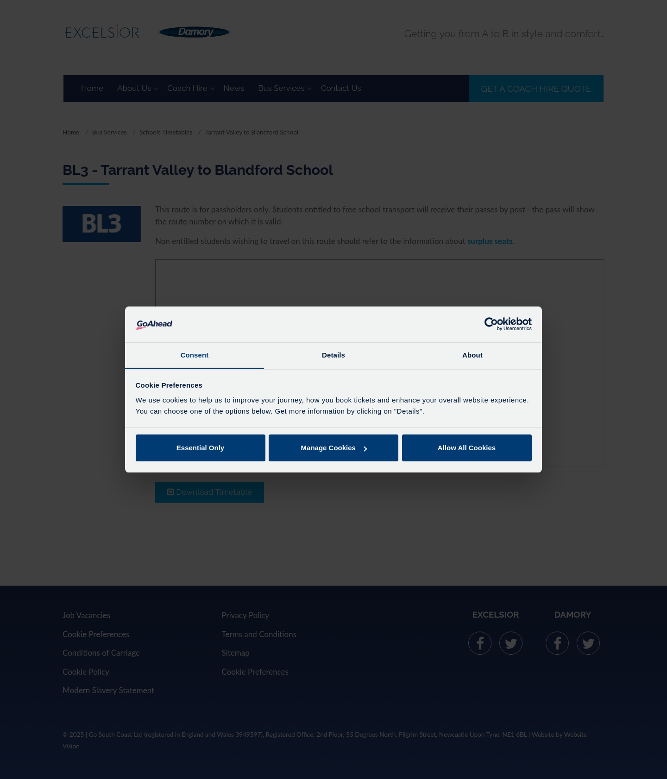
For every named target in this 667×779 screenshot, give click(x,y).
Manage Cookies (334, 448)
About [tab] (472, 355)
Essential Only (200, 448)
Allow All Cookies (467, 448)
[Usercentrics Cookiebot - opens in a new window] (491, 324)
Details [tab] (333, 355)
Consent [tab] (195, 355)
